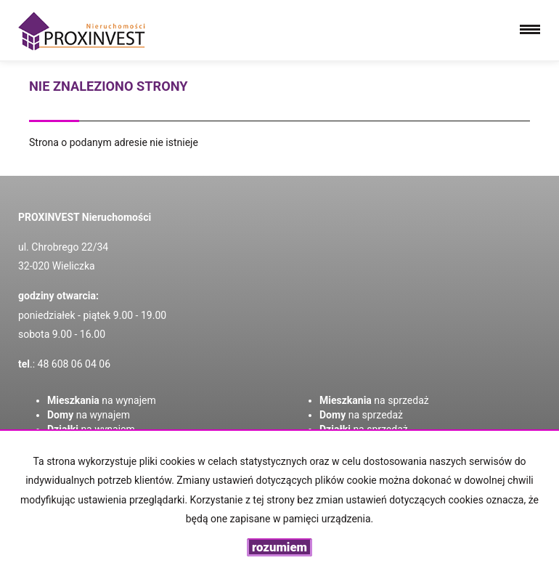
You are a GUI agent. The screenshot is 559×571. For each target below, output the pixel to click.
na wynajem (101, 400)
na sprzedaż (374, 400)
